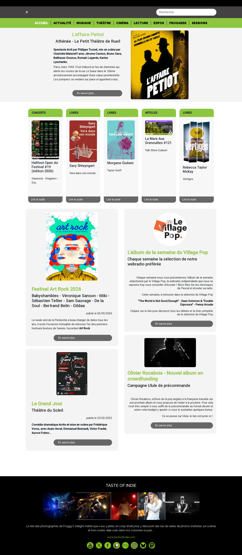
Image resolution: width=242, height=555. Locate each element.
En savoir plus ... (91, 106)
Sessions (199, 36)
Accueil (43, 36)
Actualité (62, 36)
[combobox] (186, 25)
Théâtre (103, 36)
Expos (158, 36)
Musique (83, 36)
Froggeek (177, 36)
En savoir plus (72, 350)
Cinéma (122, 36)
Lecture (141, 36)
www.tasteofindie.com (121, 550)
